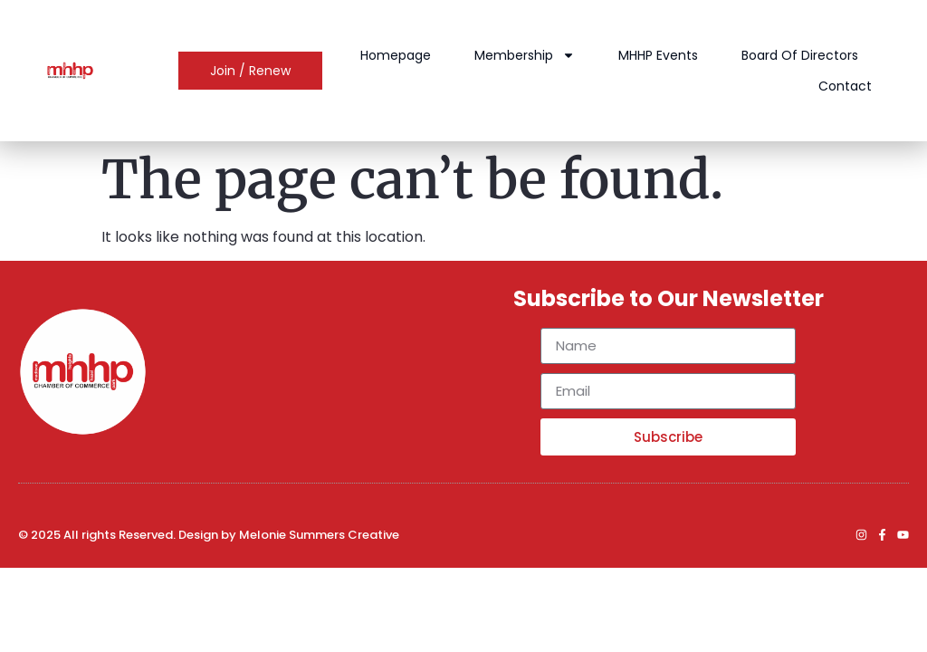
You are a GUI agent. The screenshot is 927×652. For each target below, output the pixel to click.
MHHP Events (659, 55)
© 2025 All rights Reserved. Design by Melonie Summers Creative (208, 534)
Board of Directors (800, 55)
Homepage (396, 55)
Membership (525, 55)
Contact (846, 86)
